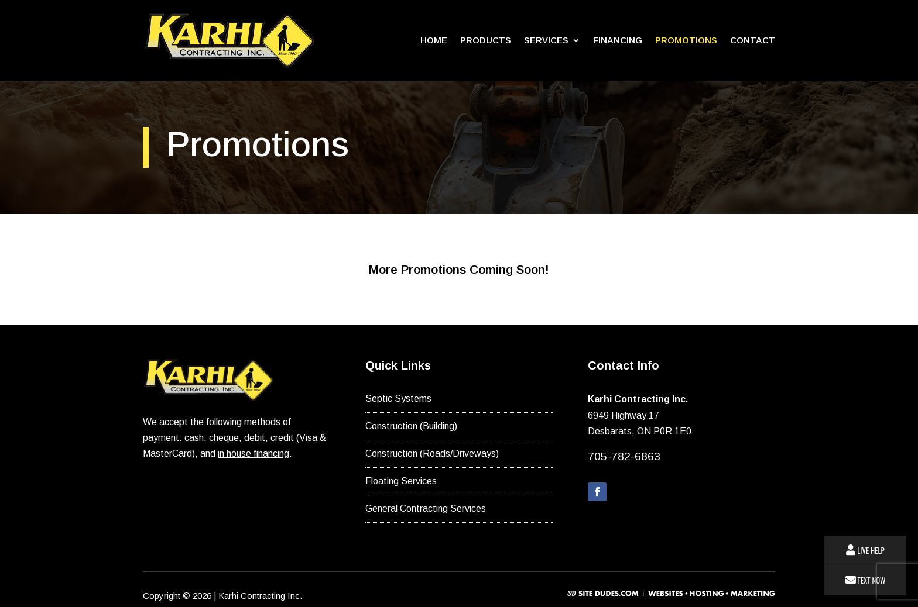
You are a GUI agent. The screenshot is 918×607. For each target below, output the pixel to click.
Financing (617, 40)
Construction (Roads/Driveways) (432, 453)
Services (546, 40)
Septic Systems (398, 398)
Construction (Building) (411, 426)
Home (433, 40)
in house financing (253, 453)
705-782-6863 (624, 456)
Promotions (686, 40)
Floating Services (401, 481)
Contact (752, 40)
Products (485, 40)
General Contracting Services (425, 508)
